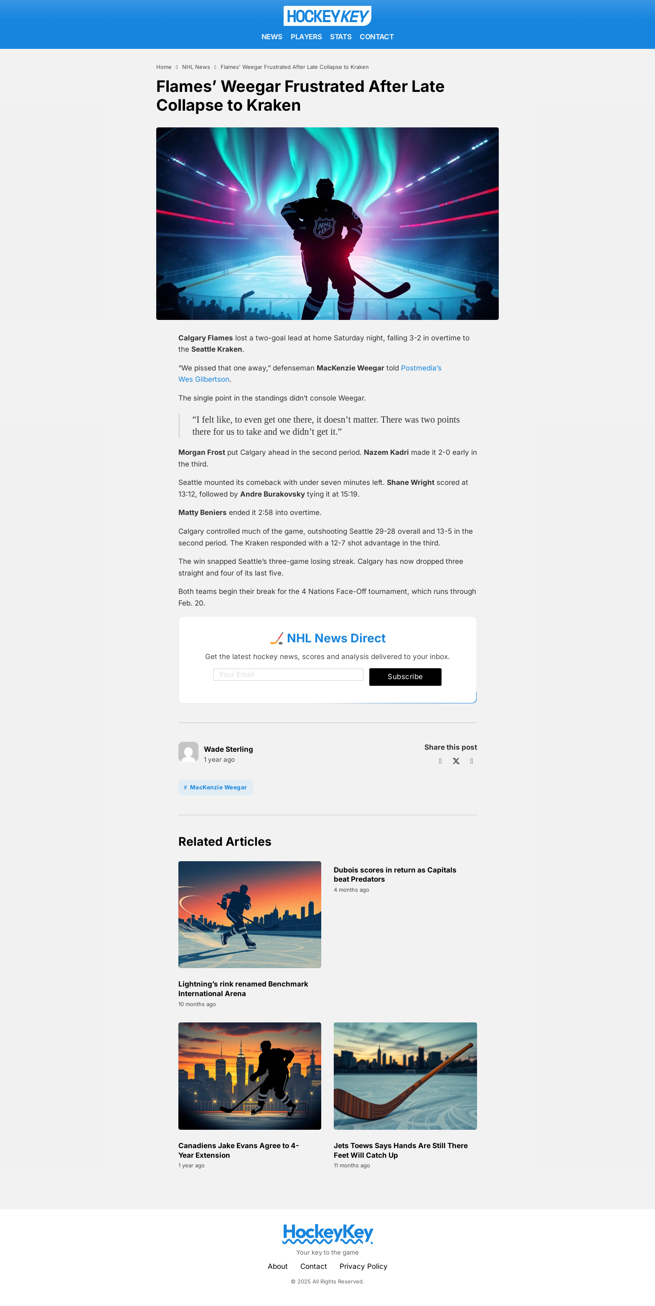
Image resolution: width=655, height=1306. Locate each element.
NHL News (196, 66)
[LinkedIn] (472, 761)
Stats (340, 37)
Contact (377, 37)
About (278, 1266)
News (271, 37)
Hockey (326, 16)
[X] (456, 761)
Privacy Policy (364, 1266)
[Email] (288, 675)
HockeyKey (327, 1231)
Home (164, 66)
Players (306, 37)
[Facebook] (441, 761)
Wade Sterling (228, 749)
